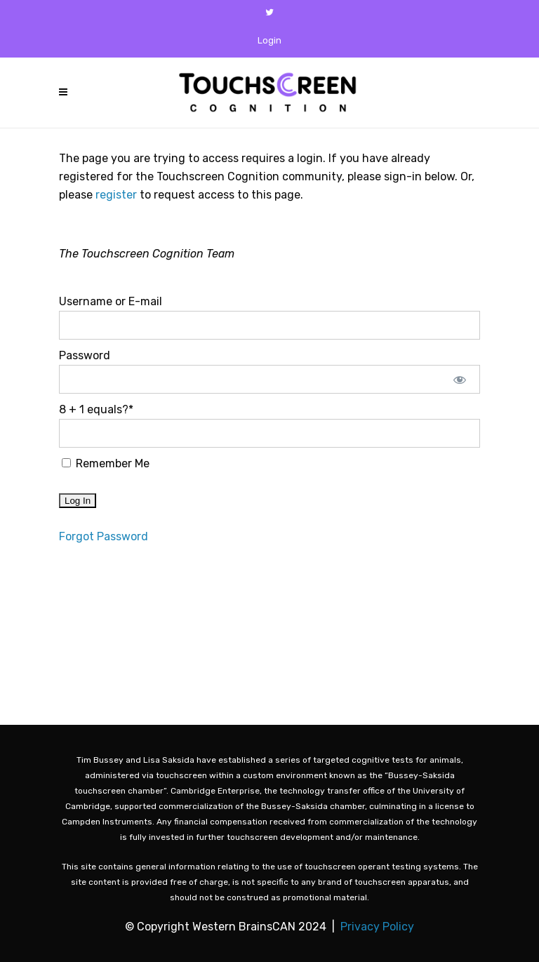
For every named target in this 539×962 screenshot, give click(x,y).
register (116, 194)
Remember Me (105, 463)
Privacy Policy (377, 926)
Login (269, 40)
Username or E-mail (110, 301)
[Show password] (460, 379)
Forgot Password (103, 536)
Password (84, 355)
